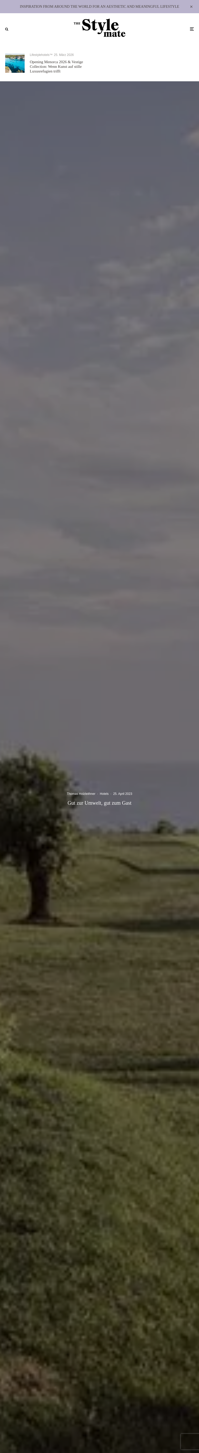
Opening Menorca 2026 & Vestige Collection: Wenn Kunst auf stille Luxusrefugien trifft (56, 66)
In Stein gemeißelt (142, 66)
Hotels (104, 794)
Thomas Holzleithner (81, 794)
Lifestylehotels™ (41, 55)
